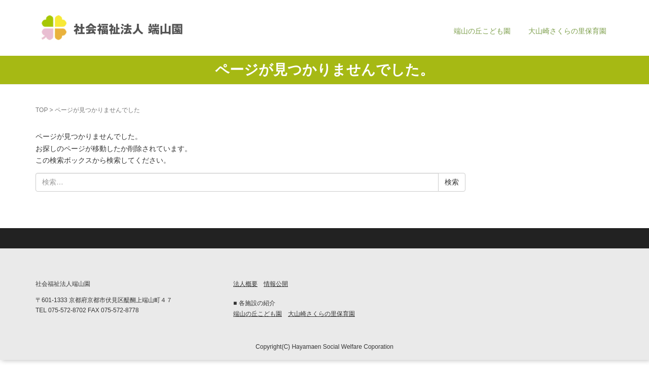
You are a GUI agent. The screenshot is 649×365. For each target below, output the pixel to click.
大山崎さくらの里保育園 (567, 31)
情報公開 (276, 283)
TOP (41, 110)
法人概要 (245, 283)
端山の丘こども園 (482, 31)
